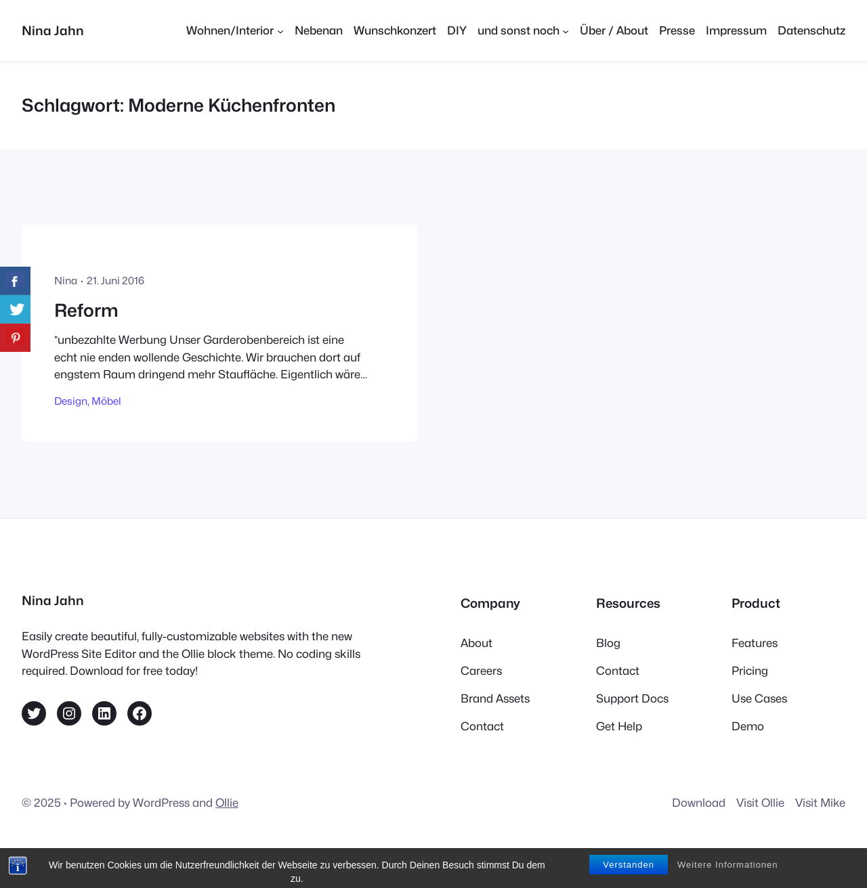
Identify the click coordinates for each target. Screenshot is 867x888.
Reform (86, 310)
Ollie (226, 802)
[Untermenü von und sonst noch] (523, 31)
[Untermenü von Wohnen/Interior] (234, 31)
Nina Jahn (53, 30)
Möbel (106, 401)
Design (70, 401)
